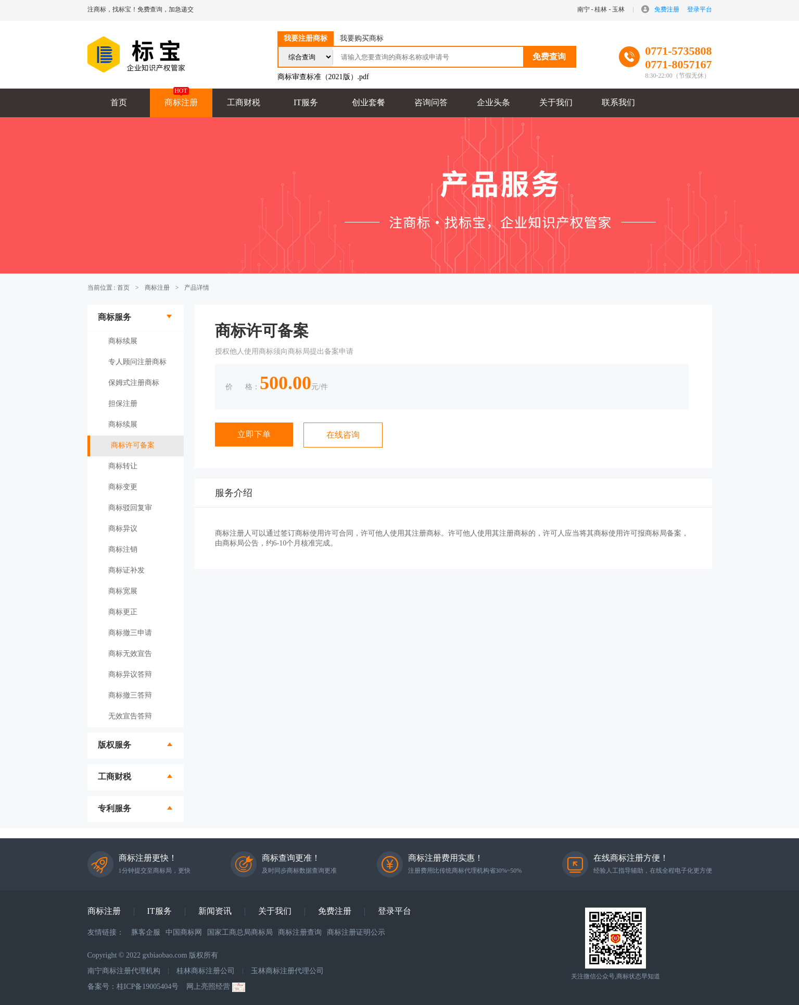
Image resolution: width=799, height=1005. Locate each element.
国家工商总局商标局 (240, 932)
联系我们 (618, 102)
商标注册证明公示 (356, 932)
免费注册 (666, 9)
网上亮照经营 (215, 987)
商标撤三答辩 (130, 695)
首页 (118, 102)
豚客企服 (145, 932)
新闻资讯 (215, 911)
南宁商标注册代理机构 (123, 971)
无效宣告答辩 (130, 716)
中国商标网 (184, 932)
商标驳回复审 (130, 508)
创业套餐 (368, 102)
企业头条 (493, 102)
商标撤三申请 (130, 633)
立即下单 (254, 434)
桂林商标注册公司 (205, 971)
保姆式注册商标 (133, 383)
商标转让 (122, 466)
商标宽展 (122, 591)
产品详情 (196, 287)
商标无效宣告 (130, 653)
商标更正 (122, 612)
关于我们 (556, 102)
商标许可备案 (133, 445)
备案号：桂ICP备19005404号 (133, 986)
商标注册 (181, 102)
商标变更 (122, 487)
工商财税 (243, 102)
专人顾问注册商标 (137, 362)
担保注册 (122, 403)
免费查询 (549, 56)
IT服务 (306, 102)
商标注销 (122, 549)
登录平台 (699, 9)
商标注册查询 (300, 932)
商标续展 (122, 341)
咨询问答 (431, 102)
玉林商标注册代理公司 (287, 971)
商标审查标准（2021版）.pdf (323, 77)
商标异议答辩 (130, 674)
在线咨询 (343, 434)
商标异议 (122, 528)
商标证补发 (126, 570)
